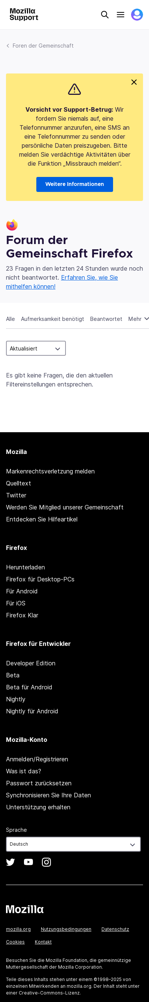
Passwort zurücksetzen (39, 783)
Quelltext (18, 483)
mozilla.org (18, 929)
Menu (121, 15)
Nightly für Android (32, 711)
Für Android (22, 591)
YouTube (28, 862)
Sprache (16, 830)
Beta (12, 675)
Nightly (15, 699)
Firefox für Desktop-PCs (40, 579)
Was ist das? (23, 771)
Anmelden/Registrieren (37, 759)
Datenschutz (115, 929)
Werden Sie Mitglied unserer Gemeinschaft (65, 507)
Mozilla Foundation (66, 960)
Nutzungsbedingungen (66, 929)
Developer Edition (30, 663)
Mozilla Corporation (80, 967)
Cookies (15, 942)
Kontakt (43, 942)
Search (105, 15)
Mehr (135, 319)
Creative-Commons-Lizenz (49, 993)
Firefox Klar (22, 615)
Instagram (46, 862)
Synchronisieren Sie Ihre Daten (48, 795)
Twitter (16, 495)
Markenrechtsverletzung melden (50, 471)
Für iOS (15, 603)
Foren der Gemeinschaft (43, 45)
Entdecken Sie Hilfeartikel (41, 519)
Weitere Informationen (74, 184)
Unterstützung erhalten (38, 807)
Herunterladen (25, 567)
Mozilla (24, 909)
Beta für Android (29, 687)
